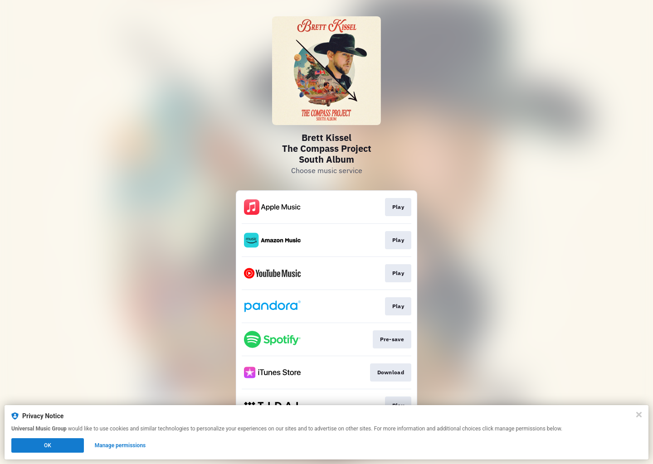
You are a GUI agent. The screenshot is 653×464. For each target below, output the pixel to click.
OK (47, 445)
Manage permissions (120, 445)
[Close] (639, 414)
